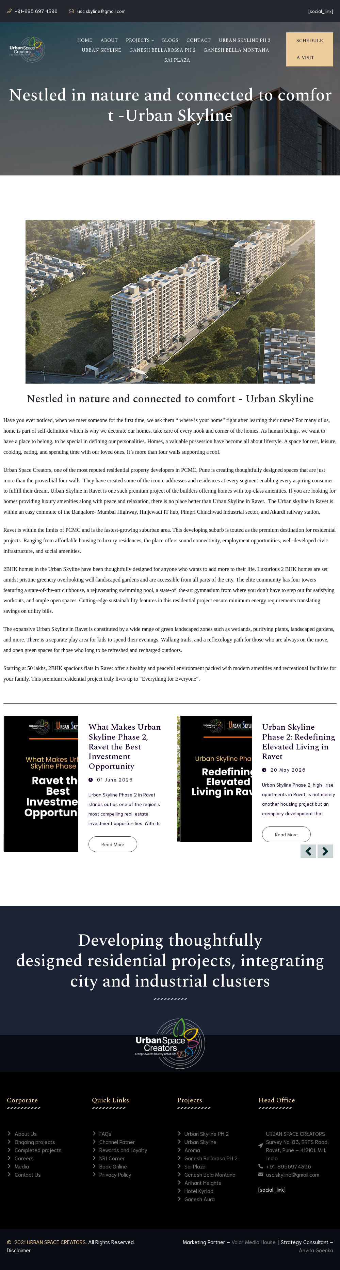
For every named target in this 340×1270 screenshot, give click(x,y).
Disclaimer (19, 1249)
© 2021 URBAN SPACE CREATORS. (47, 1241)
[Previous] (308, 851)
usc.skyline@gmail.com (101, 11)
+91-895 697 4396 (36, 11)
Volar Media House (254, 1241)
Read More (112, 844)
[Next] (325, 851)
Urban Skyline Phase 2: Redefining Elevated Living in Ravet (298, 742)
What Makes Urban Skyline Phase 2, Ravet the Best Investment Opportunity (124, 747)
